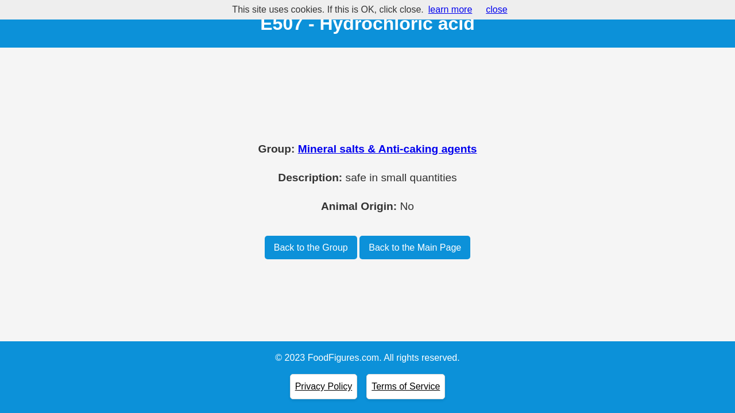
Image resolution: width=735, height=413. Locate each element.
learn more (450, 9)
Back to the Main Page (415, 247)
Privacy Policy (324, 386)
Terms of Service (406, 386)
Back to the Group (311, 247)
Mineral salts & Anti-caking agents (387, 149)
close (496, 9)
